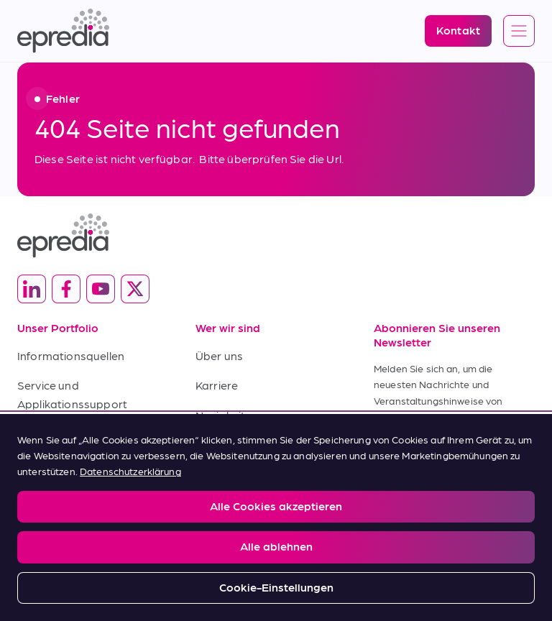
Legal (28, 515)
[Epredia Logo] (63, 31)
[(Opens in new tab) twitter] (135, 289)
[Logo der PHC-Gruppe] (276, 560)
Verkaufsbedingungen (76, 433)
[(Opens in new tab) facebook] (66, 289)
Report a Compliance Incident (258, 515)
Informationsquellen (70, 355)
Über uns (219, 355)
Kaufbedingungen (64, 463)
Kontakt (217, 444)
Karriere (217, 385)
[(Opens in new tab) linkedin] (31, 289)
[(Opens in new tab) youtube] (100, 289)
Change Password (380, 515)
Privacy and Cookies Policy (120, 515)
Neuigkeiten (227, 415)
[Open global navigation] (519, 31)
